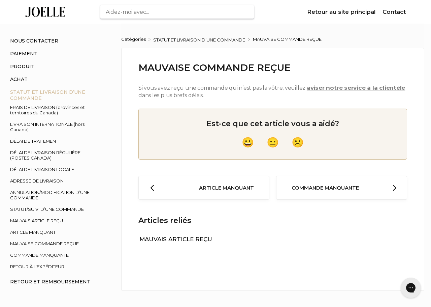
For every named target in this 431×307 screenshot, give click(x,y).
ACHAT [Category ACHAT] (19, 79)
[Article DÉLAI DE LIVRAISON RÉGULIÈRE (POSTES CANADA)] (54, 155)
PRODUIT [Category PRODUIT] (22, 66)
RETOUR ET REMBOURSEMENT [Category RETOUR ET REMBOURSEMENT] (50, 282)
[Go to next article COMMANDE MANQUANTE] (341, 188)
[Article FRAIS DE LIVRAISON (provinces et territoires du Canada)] (54, 110)
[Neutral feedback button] (273, 142)
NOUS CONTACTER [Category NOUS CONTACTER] (34, 41)
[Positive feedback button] (248, 142)
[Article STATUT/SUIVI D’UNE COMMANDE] (54, 209)
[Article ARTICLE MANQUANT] (54, 232)
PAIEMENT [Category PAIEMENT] (23, 54)
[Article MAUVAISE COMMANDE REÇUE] (54, 243)
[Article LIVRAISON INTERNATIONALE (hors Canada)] (54, 126)
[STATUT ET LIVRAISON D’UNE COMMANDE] (199, 39)
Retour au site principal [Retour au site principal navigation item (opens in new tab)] (342, 11)
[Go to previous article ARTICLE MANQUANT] (203, 188)
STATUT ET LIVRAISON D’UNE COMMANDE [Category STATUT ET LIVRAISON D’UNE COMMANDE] (47, 95)
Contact (394, 11)
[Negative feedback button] (297, 142)
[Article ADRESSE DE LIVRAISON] (54, 181)
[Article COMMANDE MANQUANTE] (54, 255)
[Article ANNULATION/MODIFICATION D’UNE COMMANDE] (54, 195)
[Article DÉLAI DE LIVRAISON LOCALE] (54, 169)
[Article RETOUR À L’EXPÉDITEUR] (54, 266)
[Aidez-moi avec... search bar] (177, 12)
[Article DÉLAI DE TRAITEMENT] (54, 141)
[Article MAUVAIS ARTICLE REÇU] (54, 220)
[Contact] (394, 12)
